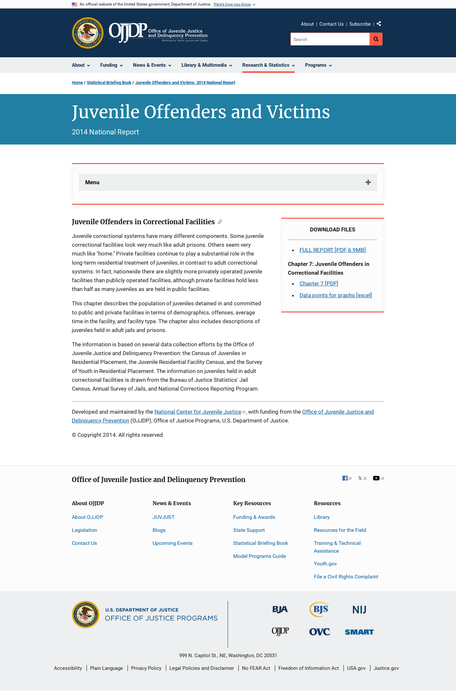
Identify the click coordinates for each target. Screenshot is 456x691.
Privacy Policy (146, 668)
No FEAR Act (256, 668)
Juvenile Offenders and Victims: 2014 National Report (185, 82)
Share (381, 25)
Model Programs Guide (259, 556)
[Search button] (375, 39)
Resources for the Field (340, 530)
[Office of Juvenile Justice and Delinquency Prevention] (280, 633)
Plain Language (106, 668)
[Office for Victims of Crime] (319, 632)
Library (322, 517)
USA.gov (356, 668)
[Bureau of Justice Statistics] (319, 614)
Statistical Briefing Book (109, 82)
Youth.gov (325, 563)
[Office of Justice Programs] (88, 33)
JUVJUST (164, 517)
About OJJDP (87, 517)
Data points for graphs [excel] (336, 295)
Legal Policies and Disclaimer (201, 668)
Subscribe (360, 24)
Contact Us (331, 24)
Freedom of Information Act (308, 668)
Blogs (159, 530)
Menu (92, 182)
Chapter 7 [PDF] (319, 283)
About (307, 24)
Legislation (84, 530)
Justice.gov (386, 668)
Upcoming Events (173, 543)
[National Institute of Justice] (359, 607)
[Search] (329, 39)
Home (77, 82)
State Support (249, 530)
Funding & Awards (254, 517)
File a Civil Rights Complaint (346, 577)
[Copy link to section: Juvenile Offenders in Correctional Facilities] (218, 221)
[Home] (158, 32)
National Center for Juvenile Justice (200, 411)
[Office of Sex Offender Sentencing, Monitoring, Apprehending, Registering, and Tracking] (359, 630)
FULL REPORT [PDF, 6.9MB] (333, 250)
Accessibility (68, 668)
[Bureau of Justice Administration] (280, 606)
